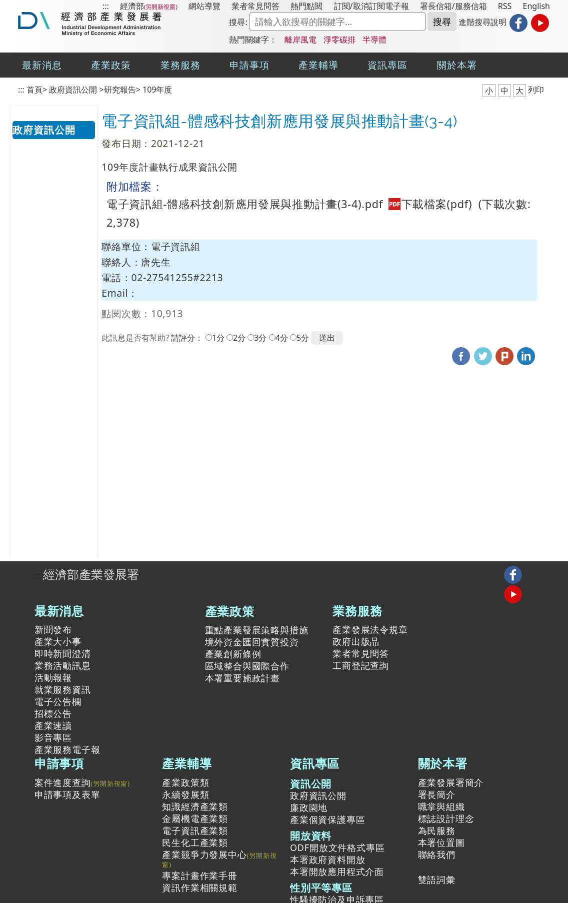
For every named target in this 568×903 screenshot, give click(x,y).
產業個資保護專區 (327, 819)
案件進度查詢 (62, 782)
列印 (536, 89)
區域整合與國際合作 (247, 665)
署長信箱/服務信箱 (453, 6)
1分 (218, 337)
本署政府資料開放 (327, 859)
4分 (282, 337)
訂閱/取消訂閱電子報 (371, 6)
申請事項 (250, 65)
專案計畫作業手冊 (199, 875)
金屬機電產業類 (195, 818)
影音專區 (53, 737)
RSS (505, 6)
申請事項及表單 (67, 794)
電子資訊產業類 (195, 830)
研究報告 (120, 89)
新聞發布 (53, 629)
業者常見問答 (256, 6)
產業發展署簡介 (451, 782)
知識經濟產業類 (195, 806)
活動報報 (53, 677)
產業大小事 (58, 641)
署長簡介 (437, 794)
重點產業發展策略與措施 (256, 629)
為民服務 (437, 830)
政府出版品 (356, 641)
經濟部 (132, 6)
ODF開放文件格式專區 (337, 847)
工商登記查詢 (360, 665)
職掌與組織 (441, 806)
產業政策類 (185, 782)
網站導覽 (204, 6)
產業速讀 (53, 725)
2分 (239, 337)
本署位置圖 (441, 842)
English (536, 6)
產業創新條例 (233, 653)
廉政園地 (309, 807)
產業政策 (111, 65)
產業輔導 (318, 65)
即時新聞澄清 (62, 653)
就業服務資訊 (62, 689)
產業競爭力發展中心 (204, 855)
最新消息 (42, 65)
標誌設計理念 (446, 818)
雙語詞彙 (437, 879)
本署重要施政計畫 (242, 677)
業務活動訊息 (62, 665)
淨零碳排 (340, 39)
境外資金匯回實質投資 (252, 641)
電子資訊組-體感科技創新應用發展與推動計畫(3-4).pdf (291, 204)
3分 (260, 337)
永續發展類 (185, 794)
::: (105, 6)
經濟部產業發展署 (91, 574)
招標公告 (53, 713)
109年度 (157, 89)
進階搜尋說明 (482, 22)
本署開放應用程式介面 (337, 871)
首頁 (34, 89)
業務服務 (180, 65)
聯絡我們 (437, 854)
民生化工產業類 (195, 842)
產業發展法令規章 (370, 629)
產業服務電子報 (67, 749)
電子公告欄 (58, 701)
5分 (302, 337)
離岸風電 (300, 39)
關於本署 (457, 65)
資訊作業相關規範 (199, 887)
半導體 (374, 39)
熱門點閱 (306, 6)
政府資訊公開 (73, 89)
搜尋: (238, 22)
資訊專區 (388, 65)
